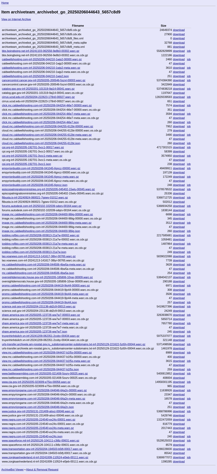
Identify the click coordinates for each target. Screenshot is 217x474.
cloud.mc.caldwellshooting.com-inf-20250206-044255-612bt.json (41, 143)
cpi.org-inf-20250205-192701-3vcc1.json (26, 164)
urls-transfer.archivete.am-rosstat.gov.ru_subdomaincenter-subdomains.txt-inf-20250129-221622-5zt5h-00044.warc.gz (73, 344)
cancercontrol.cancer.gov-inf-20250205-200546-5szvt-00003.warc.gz (43, 80)
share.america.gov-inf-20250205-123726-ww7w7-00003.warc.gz (41, 314)
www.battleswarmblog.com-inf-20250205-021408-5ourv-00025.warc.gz (45, 373)
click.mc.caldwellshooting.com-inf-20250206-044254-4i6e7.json (40, 122)
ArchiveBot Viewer (12, 469)
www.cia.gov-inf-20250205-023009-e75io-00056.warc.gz (36, 382)
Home (5, 2)
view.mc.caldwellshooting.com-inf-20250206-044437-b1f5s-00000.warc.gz (47, 352)
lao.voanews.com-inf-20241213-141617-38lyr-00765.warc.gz (39, 256)
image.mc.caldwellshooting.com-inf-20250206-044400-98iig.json (41, 231)
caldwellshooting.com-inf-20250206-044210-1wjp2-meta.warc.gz (41, 67)
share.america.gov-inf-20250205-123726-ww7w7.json (34, 331)
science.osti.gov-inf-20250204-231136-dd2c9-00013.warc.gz (39, 306)
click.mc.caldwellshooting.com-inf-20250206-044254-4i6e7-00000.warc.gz (47, 105)
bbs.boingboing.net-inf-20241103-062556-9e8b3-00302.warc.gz (40, 50)
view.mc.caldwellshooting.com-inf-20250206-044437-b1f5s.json (40, 369)
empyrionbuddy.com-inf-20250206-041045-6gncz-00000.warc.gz (41, 168)
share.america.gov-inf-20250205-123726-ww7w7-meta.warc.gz (40, 323)
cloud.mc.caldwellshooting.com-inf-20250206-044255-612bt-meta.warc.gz (47, 134)
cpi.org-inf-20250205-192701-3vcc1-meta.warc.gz (32, 155)
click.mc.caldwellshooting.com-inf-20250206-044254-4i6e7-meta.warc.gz (46, 113)
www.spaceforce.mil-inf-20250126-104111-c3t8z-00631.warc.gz (40, 440)
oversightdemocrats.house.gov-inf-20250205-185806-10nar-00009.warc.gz (47, 277)
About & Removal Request (42, 469)
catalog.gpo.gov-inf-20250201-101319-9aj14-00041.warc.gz (38, 88)
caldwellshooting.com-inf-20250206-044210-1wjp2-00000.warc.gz (42, 59)
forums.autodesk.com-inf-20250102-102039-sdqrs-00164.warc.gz (41, 206)
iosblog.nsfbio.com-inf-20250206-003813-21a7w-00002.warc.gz (40, 235)
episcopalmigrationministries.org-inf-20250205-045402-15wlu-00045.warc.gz (48, 189)
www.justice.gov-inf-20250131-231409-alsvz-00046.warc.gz (38, 411)
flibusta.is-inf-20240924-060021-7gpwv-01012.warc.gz (35, 197)
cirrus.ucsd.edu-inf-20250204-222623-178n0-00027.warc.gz (38, 97)
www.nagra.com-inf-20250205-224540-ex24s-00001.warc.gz (38, 419)
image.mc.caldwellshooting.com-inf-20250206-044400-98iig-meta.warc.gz (46, 222)
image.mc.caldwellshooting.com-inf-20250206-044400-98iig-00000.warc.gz (47, 214)
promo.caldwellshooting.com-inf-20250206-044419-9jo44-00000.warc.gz (46, 285)
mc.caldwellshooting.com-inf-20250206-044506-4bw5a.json (38, 273)
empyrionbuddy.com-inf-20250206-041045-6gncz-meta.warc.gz (40, 176)
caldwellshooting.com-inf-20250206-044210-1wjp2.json (35, 76)
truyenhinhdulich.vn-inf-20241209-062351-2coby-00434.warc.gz (40, 335)
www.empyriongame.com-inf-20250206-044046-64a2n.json (38, 407)
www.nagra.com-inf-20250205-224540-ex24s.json (32, 436)
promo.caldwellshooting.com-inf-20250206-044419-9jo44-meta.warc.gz (45, 294)
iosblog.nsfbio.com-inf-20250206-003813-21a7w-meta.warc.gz (40, 243)
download (179, 30)
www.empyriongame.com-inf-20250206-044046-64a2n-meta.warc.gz (43, 398)
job (189, 50)
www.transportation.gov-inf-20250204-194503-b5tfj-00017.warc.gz (42, 449)
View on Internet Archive (16, 19)
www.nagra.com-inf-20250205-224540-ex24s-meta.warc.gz (38, 428)
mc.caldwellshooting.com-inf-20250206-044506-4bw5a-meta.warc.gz (43, 264)
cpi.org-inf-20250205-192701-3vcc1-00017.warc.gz (33, 147)
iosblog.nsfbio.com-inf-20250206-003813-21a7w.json (34, 252)
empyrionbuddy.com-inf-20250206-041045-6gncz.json (34, 185)
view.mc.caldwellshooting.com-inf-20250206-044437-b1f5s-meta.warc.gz (46, 361)
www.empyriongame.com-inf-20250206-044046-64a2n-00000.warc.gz (44, 390)
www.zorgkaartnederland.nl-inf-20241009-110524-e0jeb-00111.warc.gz (45, 457)
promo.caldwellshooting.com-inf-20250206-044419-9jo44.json (39, 302)
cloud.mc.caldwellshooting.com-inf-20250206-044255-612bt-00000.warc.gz (47, 126)
